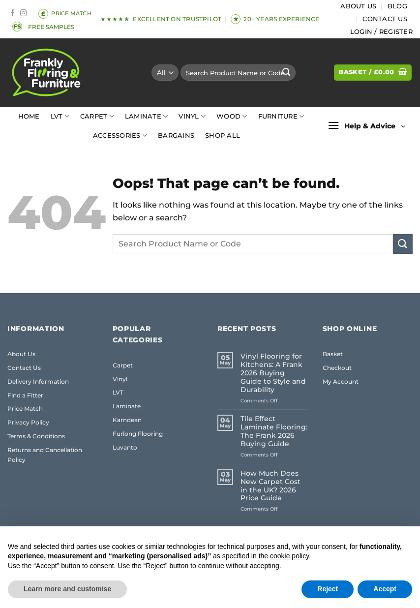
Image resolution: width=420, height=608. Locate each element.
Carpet (97, 116)
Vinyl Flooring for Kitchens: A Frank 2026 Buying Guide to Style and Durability (273, 373)
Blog (397, 6)
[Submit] (286, 72)
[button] (381, 32)
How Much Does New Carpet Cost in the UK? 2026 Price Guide (270, 486)
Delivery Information (38, 381)
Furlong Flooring (138, 433)
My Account (341, 381)
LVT (60, 116)
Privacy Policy (28, 422)
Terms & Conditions (36, 436)
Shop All (222, 135)
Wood (231, 116)
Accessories (120, 135)
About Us (358, 6)
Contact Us (384, 19)
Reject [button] (327, 589)
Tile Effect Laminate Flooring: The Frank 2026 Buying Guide (273, 431)
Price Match (25, 408)
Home (29, 116)
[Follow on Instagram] (23, 13)
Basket (333, 354)
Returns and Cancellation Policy (44, 454)
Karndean (127, 420)
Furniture (281, 116)
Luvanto (125, 447)
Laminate (146, 116)
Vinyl (192, 116)
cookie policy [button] (289, 556)
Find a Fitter (25, 395)
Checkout (337, 367)
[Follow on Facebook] (12, 13)
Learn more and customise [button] (67, 589)
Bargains (176, 135)
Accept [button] (384, 589)
